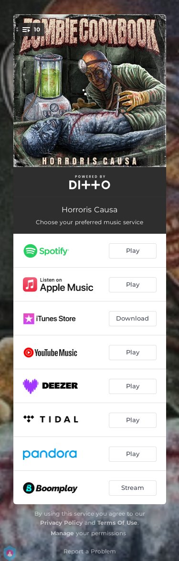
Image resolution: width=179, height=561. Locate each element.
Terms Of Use (117, 522)
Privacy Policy (61, 522)
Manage (62, 533)
